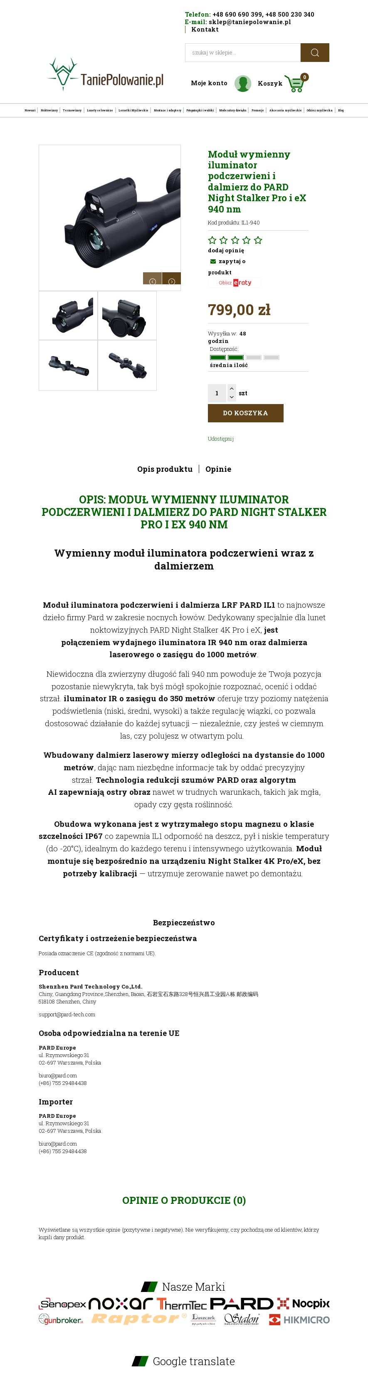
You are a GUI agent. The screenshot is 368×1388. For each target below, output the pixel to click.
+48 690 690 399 (237, 14)
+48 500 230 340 (289, 14)
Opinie (218, 469)
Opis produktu (165, 469)
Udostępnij (221, 438)
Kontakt (205, 29)
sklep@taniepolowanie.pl (250, 22)
